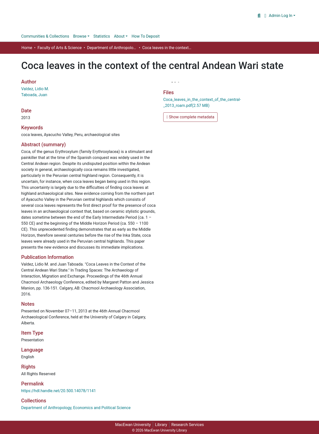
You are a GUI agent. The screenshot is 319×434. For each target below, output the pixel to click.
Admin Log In (280, 15)
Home (26, 47)
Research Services (187, 424)
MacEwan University (133, 424)
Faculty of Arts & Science (59, 47)
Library (161, 424)
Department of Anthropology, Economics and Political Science (112, 47)
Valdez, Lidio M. (35, 88)
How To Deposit (146, 36)
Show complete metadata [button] (190, 117)
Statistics (101, 36)
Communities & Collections (45, 36)
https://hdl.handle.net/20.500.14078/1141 (58, 390)
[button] (265, 16)
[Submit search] (259, 16)
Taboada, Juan (34, 94)
